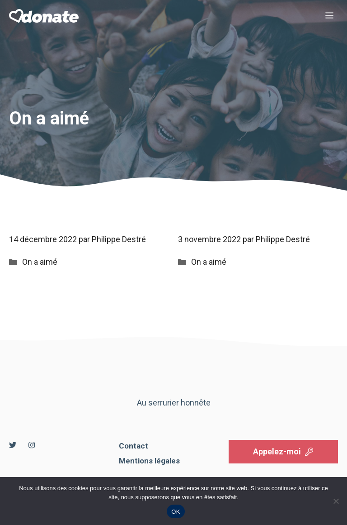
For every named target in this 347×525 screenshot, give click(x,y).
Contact (133, 445)
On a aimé (39, 262)
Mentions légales (149, 460)
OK (175, 511)
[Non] (335, 501)
